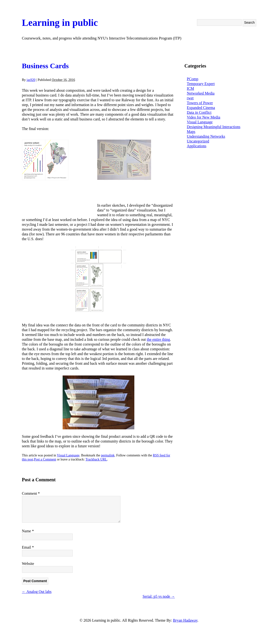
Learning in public (60, 22)
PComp (192, 79)
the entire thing (158, 339)
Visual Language (68, 455)
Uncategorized (198, 141)
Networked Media (201, 93)
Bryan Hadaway (185, 620)
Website (28, 564)
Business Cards (45, 66)
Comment (31, 493)
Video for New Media (203, 117)
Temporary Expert (201, 84)
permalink (107, 455)
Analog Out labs (37, 592)
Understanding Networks (206, 136)
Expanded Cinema (201, 108)
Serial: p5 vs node (158, 596)
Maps (191, 132)
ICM (190, 88)
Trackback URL (96, 459)
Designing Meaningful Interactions (213, 127)
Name (28, 531)
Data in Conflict (199, 112)
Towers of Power (200, 103)
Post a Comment (45, 459)
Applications (197, 146)
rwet (190, 98)
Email (28, 547)
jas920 (31, 80)
